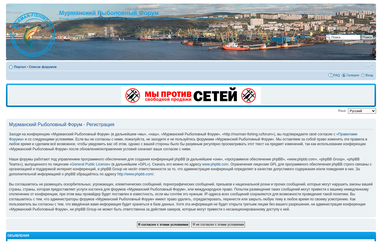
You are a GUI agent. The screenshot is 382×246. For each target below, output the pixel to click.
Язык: (342, 110)
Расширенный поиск (357, 42)
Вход (369, 75)
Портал (20, 67)
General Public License (90, 164)
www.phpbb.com (215, 164)
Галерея (352, 75)
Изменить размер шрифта (368, 65)
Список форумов (43, 67)
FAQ (336, 75)
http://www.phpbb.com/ (135, 174)
